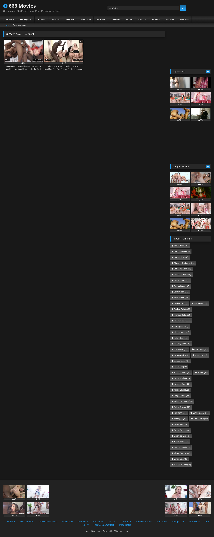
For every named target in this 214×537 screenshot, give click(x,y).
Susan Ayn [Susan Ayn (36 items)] (180, 424)
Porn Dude (83, 522)
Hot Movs (170, 19)
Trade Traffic (125, 525)
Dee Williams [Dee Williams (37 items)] (181, 286)
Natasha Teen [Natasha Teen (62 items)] (182, 384)
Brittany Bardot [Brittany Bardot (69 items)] (182, 269)
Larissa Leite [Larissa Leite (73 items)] (181, 361)
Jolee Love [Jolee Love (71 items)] (180, 349)
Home (11, 19)
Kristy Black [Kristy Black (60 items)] (181, 355)
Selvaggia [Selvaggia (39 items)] (180, 419)
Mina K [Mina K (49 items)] (202, 372)
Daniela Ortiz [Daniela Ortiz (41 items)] (181, 280)
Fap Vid (129, 19)
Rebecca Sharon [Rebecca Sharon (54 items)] (183, 401)
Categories (27, 19)
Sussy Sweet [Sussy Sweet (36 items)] (181, 430)
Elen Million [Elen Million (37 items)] (181, 292)
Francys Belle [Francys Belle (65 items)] (182, 315)
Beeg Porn (70, 19)
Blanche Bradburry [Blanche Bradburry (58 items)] (184, 263)
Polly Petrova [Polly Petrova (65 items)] (181, 396)
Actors (42, 19)
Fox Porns (100, 19)
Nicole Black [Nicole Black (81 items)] (181, 390)
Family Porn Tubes (48, 522)
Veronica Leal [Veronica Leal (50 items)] (182, 447)
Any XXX (142, 19)
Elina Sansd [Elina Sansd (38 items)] (181, 298)
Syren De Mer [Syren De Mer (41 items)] (182, 436)
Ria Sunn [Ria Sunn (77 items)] (180, 413)
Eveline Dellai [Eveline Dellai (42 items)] (182, 309)
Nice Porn (156, 19)
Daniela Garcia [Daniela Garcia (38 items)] (182, 275)
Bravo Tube (86, 19)
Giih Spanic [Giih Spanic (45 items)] (181, 326)
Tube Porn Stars (143, 522)
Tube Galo (55, 19)
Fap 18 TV (98, 522)
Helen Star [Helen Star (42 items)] (180, 338)
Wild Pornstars (27, 522)
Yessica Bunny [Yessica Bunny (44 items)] (182, 465)
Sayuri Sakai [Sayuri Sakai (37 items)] (200, 413)
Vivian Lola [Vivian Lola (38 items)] (181, 459)
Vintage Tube (178, 522)
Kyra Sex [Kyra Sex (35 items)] (201, 355)
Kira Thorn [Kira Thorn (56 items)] (201, 349)
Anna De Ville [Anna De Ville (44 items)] (182, 251)
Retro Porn (194, 522)
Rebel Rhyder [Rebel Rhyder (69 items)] (182, 407)
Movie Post (67, 522)
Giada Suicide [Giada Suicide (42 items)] (182, 321)
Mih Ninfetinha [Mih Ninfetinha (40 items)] (182, 372)
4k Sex (112, 522)
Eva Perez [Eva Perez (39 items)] (200, 303)
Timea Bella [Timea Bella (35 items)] (181, 442)
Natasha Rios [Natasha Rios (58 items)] (182, 378)
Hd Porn (11, 522)
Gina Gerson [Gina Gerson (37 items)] (181, 332)
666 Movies (19, 5)
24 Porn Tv (125, 522)
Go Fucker (115, 19)
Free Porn (184, 19)
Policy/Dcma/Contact (103, 525)
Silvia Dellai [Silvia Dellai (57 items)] (201, 419)
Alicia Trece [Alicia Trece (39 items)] (181, 246)
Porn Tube (162, 522)
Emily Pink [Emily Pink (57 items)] (180, 303)
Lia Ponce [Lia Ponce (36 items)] (180, 367)
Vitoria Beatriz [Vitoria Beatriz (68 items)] (182, 453)
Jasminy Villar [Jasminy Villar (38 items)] (182, 344)
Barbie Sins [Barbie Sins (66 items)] (181, 257)
